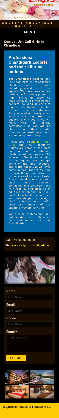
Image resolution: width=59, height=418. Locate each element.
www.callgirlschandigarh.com (31, 245)
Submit (16, 358)
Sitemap (46, 408)
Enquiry (12, 332)
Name (10, 291)
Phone (11, 318)
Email (10, 305)
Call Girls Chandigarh (27, 408)
